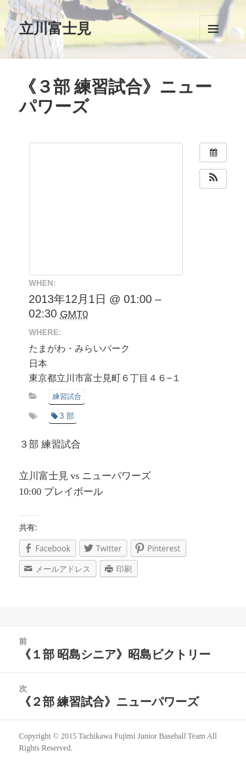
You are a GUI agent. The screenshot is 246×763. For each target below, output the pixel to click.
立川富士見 (55, 28)
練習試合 (66, 396)
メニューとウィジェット (213, 29)
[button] (213, 178)
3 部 (62, 416)
